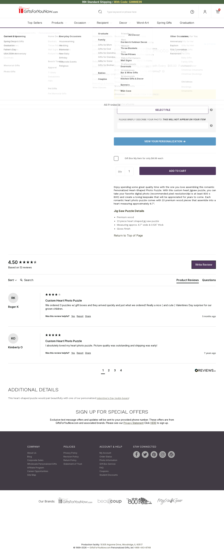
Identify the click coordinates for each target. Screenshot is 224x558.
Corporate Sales (35, 460)
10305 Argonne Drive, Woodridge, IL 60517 (121, 544)
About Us (31, 453)
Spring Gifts (164, 22)
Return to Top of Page (128, 235)
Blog (29, 456)
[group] (26, 263)
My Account (105, 453)
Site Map (31, 475)
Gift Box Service (107, 464)
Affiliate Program (35, 467)
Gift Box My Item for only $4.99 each (144, 158)
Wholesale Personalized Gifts (42, 464)
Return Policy (69, 460)
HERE (153, 423)
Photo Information (108, 460)
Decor (123, 22)
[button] (103, 371)
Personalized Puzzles (49, 33)
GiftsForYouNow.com (100, 547)
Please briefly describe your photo (162, 119)
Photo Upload (125, 104)
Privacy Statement (134, 423)
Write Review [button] (203, 264)
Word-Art (143, 22)
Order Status (105, 456)
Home (11, 33)
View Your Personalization (165, 141)
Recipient (102, 22)
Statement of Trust (72, 464)
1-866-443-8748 (142, 547)
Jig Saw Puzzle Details (129, 211)
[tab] (187, 280)
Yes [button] (73, 316)
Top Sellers (34, 22)
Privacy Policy (70, 453)
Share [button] (88, 316)
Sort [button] (12, 280)
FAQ (101, 467)
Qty (120, 171)
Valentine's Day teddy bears (113, 398)
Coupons (104, 471)
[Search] (32, 280)
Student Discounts (108, 475)
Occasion (80, 22)
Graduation (187, 22)
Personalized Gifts (26, 33)
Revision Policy (71, 456)
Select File (162, 109)
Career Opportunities (37, 471)
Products (57, 22)
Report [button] (80, 316)
